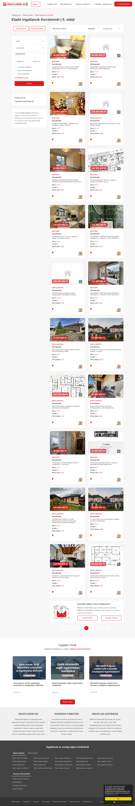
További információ (111, 795)
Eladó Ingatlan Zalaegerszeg (63, 765)
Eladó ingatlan (28, 15)
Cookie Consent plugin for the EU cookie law (118, 802)
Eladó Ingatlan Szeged (41, 761)
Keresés (29, 83)
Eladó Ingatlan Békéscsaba (84, 758)
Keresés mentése (37, 28)
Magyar (35, 4)
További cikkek (67, 702)
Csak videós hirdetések (25, 70)
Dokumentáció (46, 801)
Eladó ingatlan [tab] (19, 753)
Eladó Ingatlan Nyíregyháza (63, 761)
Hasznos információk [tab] (21, 774)
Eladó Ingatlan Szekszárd (105, 758)
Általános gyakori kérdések (21, 779)
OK (118, 799)
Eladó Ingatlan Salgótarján (63, 758)
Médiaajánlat (26, 801)
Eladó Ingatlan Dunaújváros (84, 768)
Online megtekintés (23, 74)
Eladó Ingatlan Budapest (20, 758)
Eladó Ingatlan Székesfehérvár (43, 768)
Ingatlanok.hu (16, 15)
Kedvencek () (20, 98)
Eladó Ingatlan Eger (82, 761)
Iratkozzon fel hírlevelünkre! (80, 649)
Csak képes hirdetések (25, 67)
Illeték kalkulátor (17, 782)
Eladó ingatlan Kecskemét (44, 15)
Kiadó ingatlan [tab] (33, 753)
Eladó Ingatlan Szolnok (104, 761)
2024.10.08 (55, 692)
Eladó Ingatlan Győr (40, 765)
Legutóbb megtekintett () (24, 101)
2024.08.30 (93, 692)
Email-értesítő (21, 28)
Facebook (36, 801)
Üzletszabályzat (87, 801)
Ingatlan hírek (67, 645)
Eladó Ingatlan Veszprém (83, 765)
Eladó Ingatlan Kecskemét (21, 768)
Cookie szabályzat (74, 801)
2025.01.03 (17, 692)
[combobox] (29, 54)
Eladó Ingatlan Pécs (19, 765)
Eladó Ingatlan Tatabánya (105, 765)
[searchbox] (30, 54)
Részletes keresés (21, 78)
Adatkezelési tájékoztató (59, 801)
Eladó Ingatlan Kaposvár (62, 768)
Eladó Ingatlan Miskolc (19, 761)
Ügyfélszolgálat (16, 801)
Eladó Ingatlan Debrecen (41, 758)
